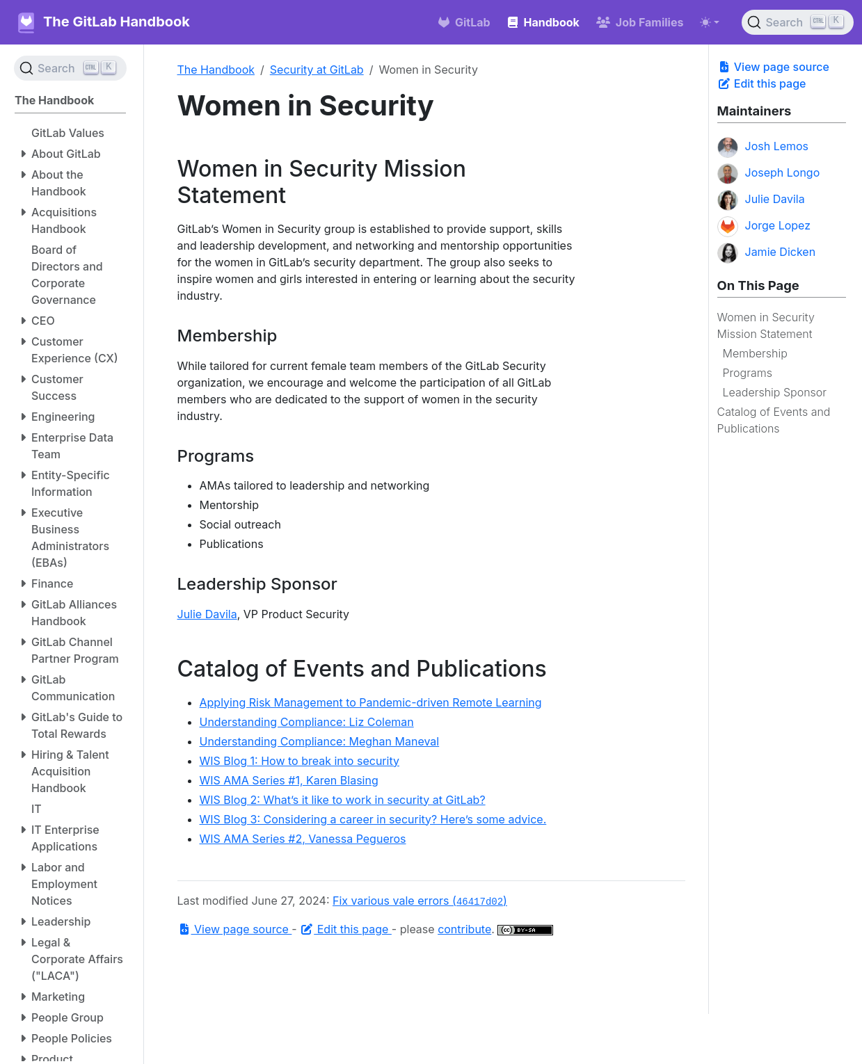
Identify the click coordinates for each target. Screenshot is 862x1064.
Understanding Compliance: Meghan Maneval (320, 741)
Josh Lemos (763, 147)
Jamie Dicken (766, 253)
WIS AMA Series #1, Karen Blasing (289, 780)
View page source (773, 67)
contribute (464, 929)
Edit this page (761, 83)
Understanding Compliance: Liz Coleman (307, 722)
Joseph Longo (768, 173)
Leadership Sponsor (775, 392)
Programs (747, 373)
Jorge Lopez (764, 226)
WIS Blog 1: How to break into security (299, 761)
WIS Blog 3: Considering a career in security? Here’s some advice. (373, 819)
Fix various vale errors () (420, 901)
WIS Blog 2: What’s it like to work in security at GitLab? (343, 800)
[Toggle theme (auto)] (709, 22)
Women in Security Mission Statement (766, 325)
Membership (755, 353)
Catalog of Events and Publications (774, 420)
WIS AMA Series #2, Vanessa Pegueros (303, 839)
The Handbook (216, 69)
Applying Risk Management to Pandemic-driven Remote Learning (371, 702)
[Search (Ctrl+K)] (798, 22)
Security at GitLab (317, 69)
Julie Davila (761, 200)
